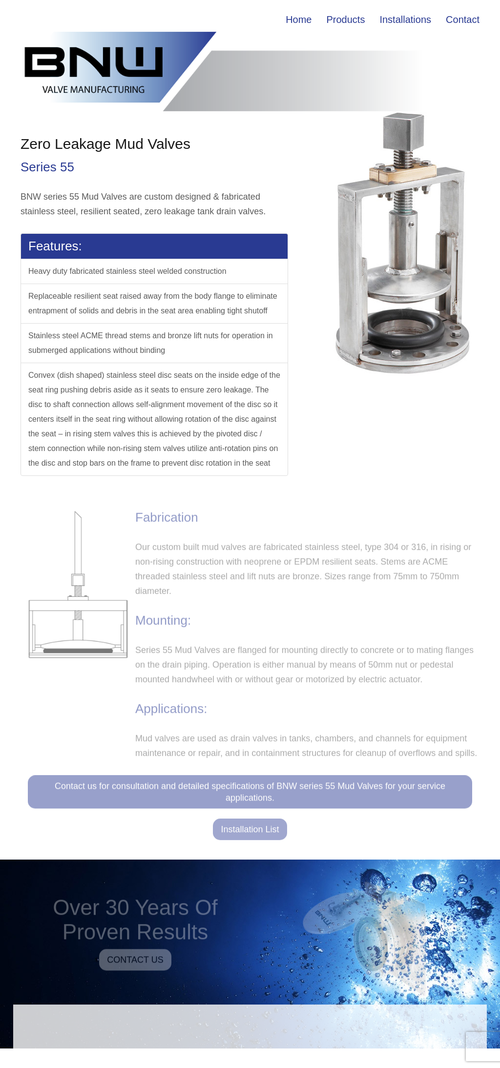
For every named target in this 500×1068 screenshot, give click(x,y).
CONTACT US (135, 962)
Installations (405, 19)
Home (299, 19)
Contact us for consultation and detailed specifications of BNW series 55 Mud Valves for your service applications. (250, 795)
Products (346, 19)
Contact (462, 19)
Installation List (250, 832)
